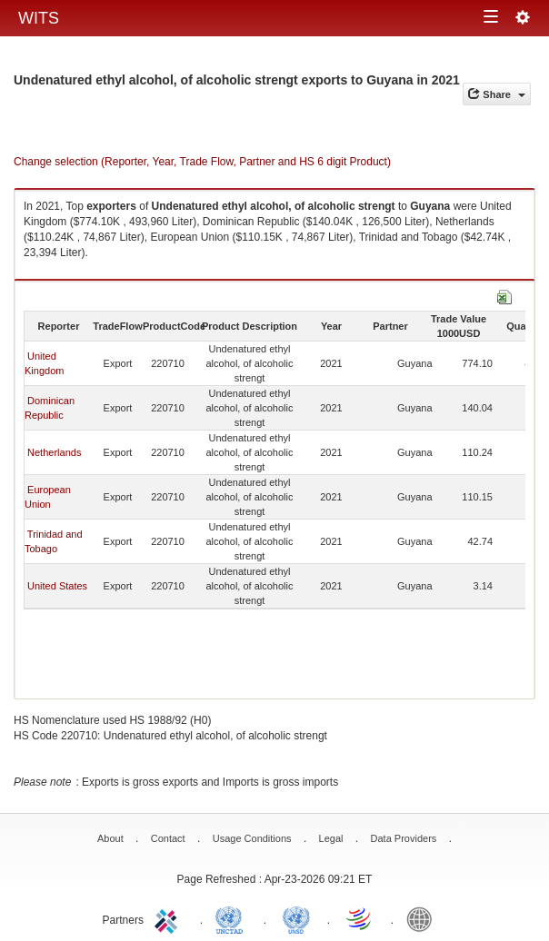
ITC (169, 918)
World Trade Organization (360, 918)
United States (57, 585)
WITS (38, 18)
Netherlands (54, 452)
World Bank (423, 918)
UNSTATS (296, 918)
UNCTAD (233, 918)
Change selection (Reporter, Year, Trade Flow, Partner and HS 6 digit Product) (202, 161)
